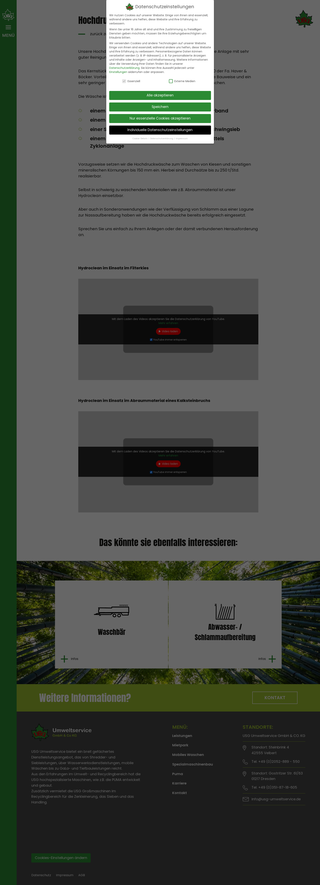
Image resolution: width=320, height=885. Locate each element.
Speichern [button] (160, 105)
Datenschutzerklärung (124, 66)
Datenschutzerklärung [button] (162, 137)
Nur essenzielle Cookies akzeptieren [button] (160, 116)
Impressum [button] (182, 137)
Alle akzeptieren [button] (160, 93)
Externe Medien (182, 80)
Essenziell (131, 80)
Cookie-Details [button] (140, 137)
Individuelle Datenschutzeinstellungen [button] (160, 128)
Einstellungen (118, 71)
